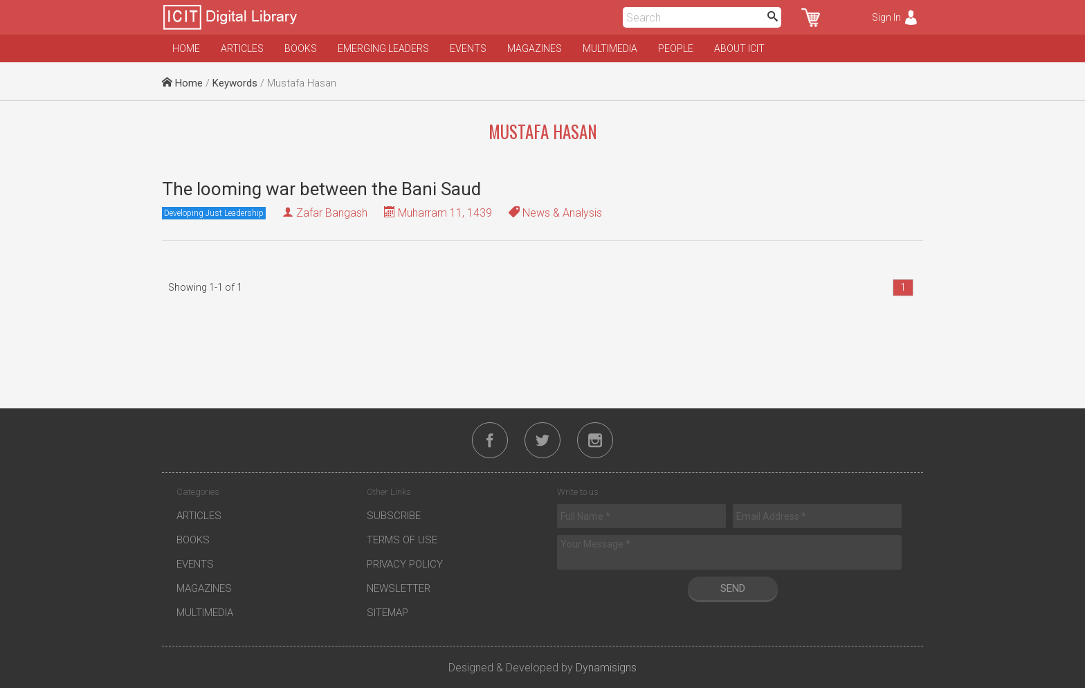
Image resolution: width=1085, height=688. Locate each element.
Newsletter (398, 588)
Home (186, 48)
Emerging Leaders (383, 48)
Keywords (234, 83)
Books (300, 48)
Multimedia (610, 48)
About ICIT (739, 48)
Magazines (534, 48)
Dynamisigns (606, 667)
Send (732, 588)
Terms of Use (402, 540)
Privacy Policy (405, 564)
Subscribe (394, 515)
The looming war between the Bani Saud (321, 189)
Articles (242, 48)
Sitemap (387, 612)
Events (468, 48)
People (675, 48)
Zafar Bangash (331, 212)
